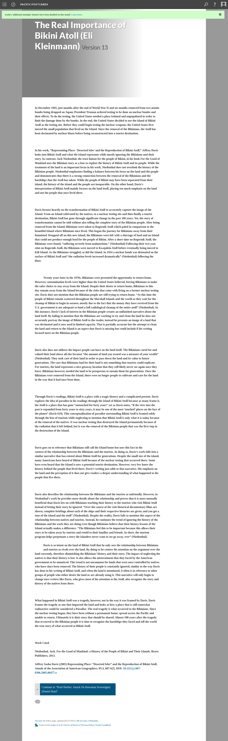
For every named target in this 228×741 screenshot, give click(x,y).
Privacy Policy (87, 725)
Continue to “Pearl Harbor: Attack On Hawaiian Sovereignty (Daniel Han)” (76, 689)
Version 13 (40, 720)
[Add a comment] (39, 702)
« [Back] (37, 689)
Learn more (76, 14)
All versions (82, 720)
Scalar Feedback (103, 725)
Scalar (53, 725)
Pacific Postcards (34, 4)
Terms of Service (72, 725)
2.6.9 (59, 725)
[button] (214, 4)
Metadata (93, 720)
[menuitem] (4, 4)
